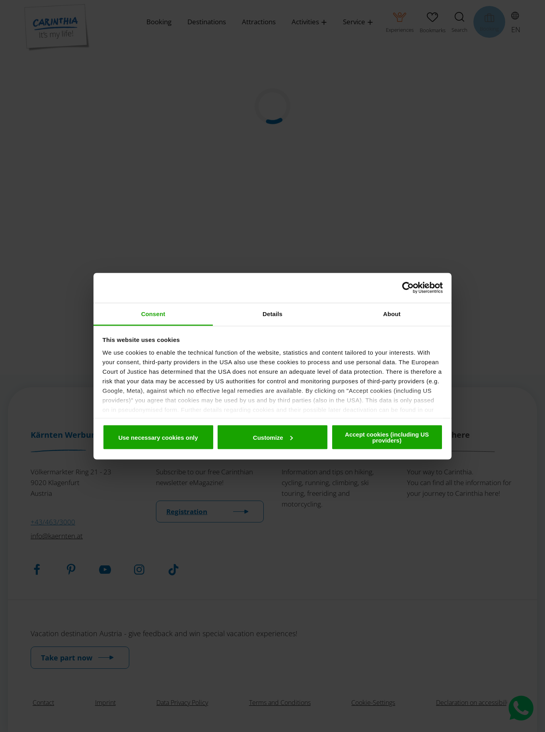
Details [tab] (272, 313)
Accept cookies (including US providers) (387, 437)
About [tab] (392, 313)
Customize (273, 437)
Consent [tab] (153, 313)
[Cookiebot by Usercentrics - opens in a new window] (408, 288)
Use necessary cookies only (158, 437)
